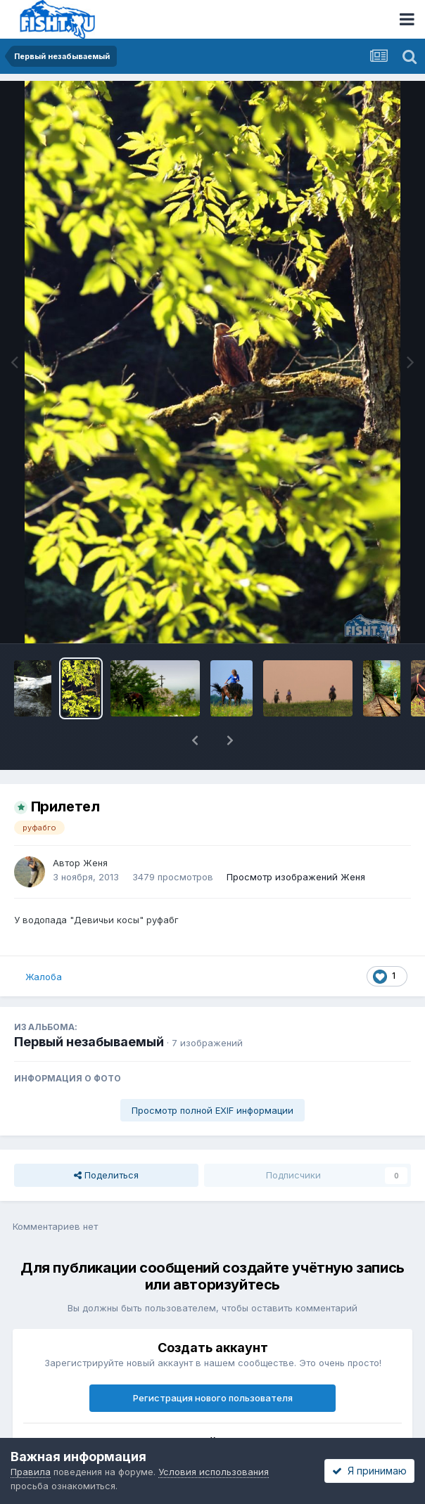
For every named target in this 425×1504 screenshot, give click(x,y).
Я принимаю (369, 1471)
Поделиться (106, 1174)
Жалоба (43, 976)
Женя (95, 862)
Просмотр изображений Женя (296, 876)
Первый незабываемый (89, 1041)
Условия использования (213, 1471)
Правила (31, 1471)
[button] (194, 740)
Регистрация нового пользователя (213, 1397)
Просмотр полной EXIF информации (212, 1110)
